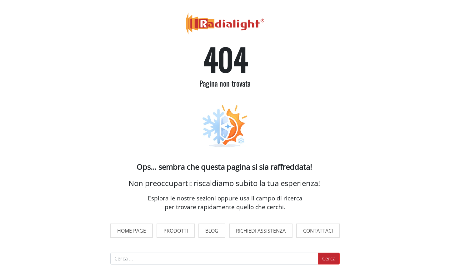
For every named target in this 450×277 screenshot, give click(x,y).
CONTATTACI (318, 230)
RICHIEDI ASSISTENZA (261, 230)
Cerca (329, 258)
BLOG (211, 230)
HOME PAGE (131, 230)
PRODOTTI (175, 230)
